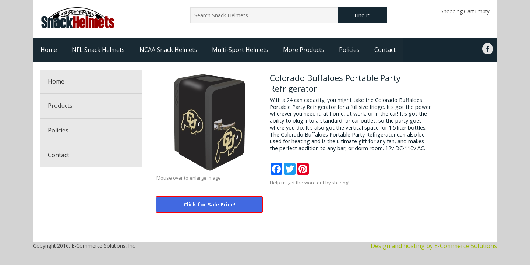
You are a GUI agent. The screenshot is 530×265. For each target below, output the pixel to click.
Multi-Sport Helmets (240, 50)
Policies (349, 50)
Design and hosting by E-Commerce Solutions (434, 246)
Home (48, 50)
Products (60, 106)
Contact (385, 50)
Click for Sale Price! (209, 204)
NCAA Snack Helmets (168, 50)
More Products (303, 50)
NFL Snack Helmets (98, 50)
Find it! (362, 15)
